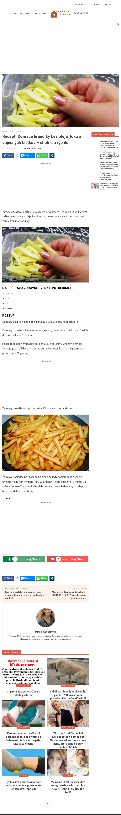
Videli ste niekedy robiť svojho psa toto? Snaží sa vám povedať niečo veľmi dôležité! (68, 695)
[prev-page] (43, 804)
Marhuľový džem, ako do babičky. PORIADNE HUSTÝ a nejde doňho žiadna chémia (69, 595)
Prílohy (20, 131)
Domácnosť (23, 727)
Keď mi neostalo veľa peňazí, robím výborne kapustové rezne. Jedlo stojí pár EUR (24, 595)
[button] (118, 24)
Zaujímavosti (24, 685)
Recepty (12, 131)
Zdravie (23, 775)
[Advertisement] (60, 51)
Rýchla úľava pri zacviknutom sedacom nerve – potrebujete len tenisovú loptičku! (23, 785)
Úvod (4, 131)
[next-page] (47, 804)
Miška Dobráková (31, 149)
